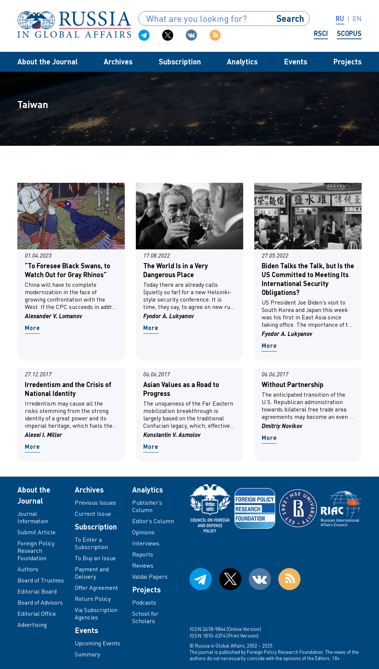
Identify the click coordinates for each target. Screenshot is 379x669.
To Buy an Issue (95, 558)
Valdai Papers (150, 576)
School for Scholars (145, 617)
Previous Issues (95, 502)
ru (340, 18)
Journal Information (32, 517)
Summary (87, 654)
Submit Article (36, 532)
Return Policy (93, 598)
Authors (27, 569)
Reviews (143, 565)
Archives (118, 61)
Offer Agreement (96, 587)
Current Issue (93, 513)
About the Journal (47, 61)
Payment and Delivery (92, 572)
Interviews (146, 543)
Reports (142, 554)
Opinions (143, 532)
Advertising (32, 624)
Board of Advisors (40, 602)
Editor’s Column (153, 521)
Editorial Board (37, 591)
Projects (347, 61)
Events (295, 61)
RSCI (321, 33)
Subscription (180, 61)
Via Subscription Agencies (96, 613)
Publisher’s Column (147, 506)
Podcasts (144, 602)
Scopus (349, 33)
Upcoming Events (97, 643)
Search (290, 18)
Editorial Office (36, 613)
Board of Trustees (40, 580)
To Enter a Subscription (91, 543)
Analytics (242, 61)
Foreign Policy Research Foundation (35, 550)
